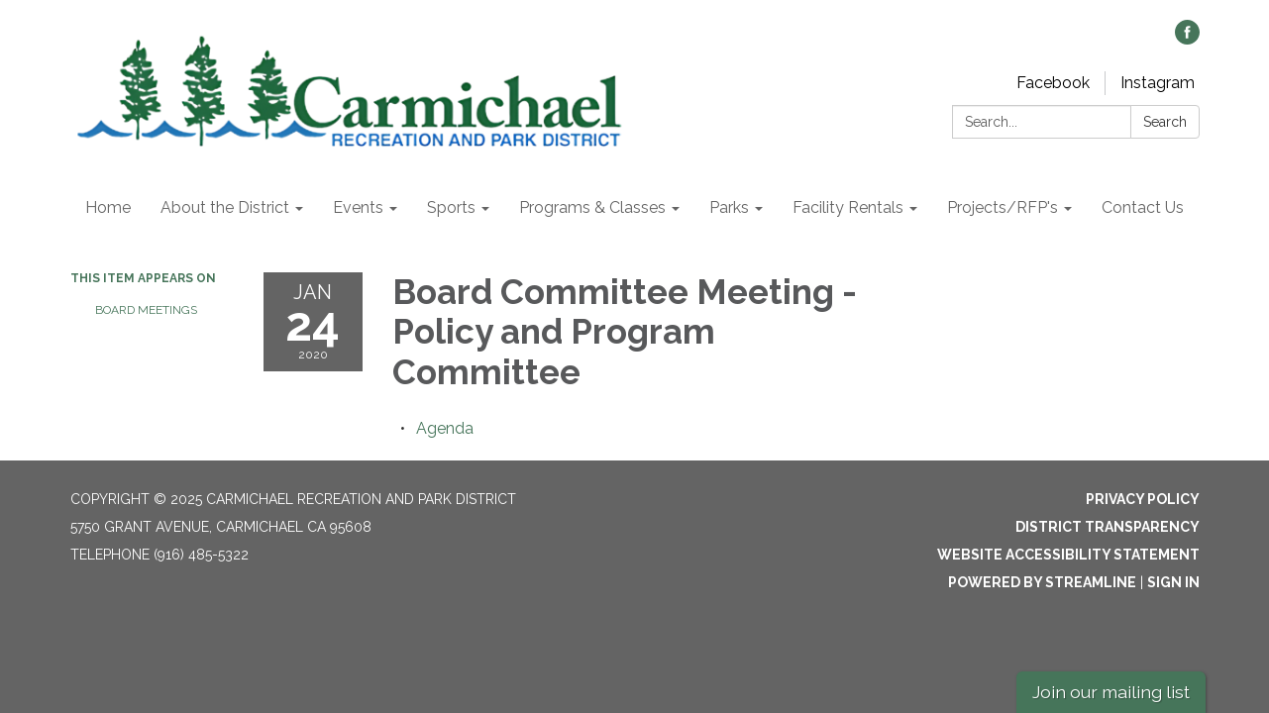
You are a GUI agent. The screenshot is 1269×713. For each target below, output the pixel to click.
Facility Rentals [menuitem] (848, 207)
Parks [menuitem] (729, 207)
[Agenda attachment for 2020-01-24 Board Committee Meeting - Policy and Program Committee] (445, 428)
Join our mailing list (1111, 691)
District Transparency (1107, 527)
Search (1165, 122)
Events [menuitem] (358, 207)
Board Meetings (146, 310)
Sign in (1173, 582)
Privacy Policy (1143, 499)
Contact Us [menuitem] (1143, 207)
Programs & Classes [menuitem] (592, 207)
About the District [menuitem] (224, 207)
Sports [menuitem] (451, 207)
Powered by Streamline (1042, 582)
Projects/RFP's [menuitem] (1002, 207)
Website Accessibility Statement (1068, 554)
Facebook (1053, 82)
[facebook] (1187, 39)
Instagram (1157, 82)
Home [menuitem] (108, 207)
